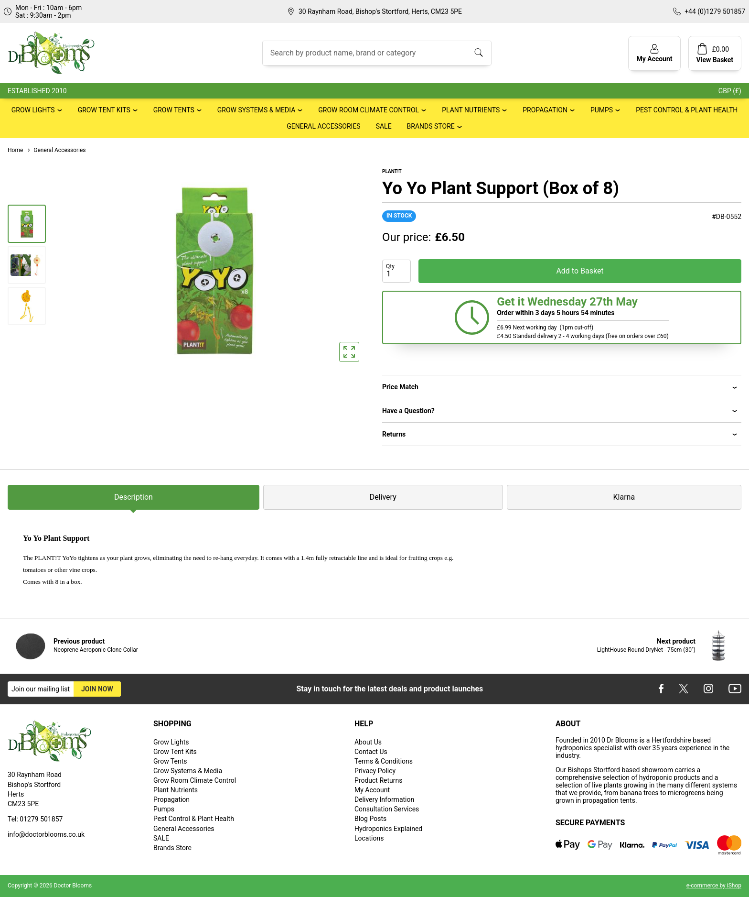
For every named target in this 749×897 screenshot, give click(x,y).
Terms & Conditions (383, 761)
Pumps (601, 110)
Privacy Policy (375, 771)
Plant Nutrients (471, 110)
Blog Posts (370, 818)
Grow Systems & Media (256, 110)
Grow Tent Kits (104, 110)
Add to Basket (579, 270)
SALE (384, 126)
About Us (368, 742)
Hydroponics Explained (388, 828)
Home (15, 150)
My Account (372, 790)
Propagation (545, 110)
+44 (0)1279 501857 (715, 11)
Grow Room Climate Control (368, 110)
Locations (369, 838)
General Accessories (323, 126)
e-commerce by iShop (713, 885)
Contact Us (370, 751)
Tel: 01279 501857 (35, 819)
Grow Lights (33, 110)
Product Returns (378, 780)
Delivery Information (384, 799)
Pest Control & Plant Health (687, 110)
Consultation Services (386, 809)
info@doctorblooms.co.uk (46, 834)
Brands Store (431, 126)
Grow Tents (173, 110)
